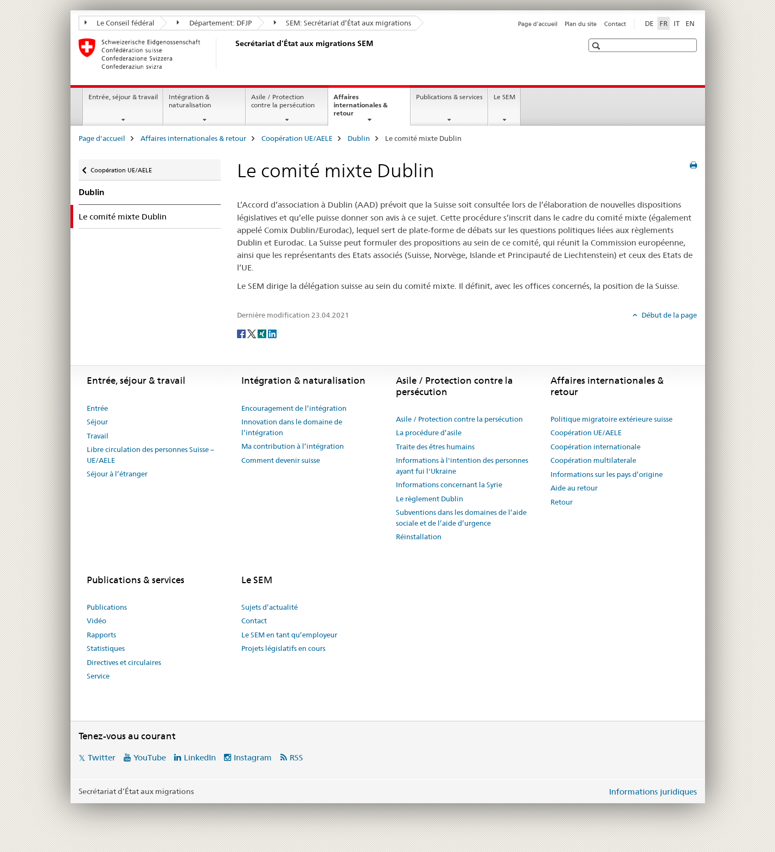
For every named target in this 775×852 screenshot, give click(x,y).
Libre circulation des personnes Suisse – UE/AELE (150, 454)
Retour (561, 502)
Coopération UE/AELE (296, 138)
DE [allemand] (649, 23)
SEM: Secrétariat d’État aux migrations (343, 22)
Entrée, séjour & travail (123, 97)
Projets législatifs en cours (283, 648)
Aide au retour (574, 487)
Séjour (97, 421)
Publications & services (449, 97)
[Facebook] (242, 332)
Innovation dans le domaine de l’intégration (291, 427)
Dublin (359, 138)
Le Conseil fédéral (120, 22)
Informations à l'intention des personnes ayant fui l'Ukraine (462, 465)
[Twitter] (252, 332)
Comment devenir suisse (280, 460)
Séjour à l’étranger (117, 473)
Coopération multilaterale (593, 460)
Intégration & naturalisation (190, 101)
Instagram (253, 757)
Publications (107, 607)
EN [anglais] (690, 23)
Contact (615, 24)
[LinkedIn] (272, 332)
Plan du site (581, 24)
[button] (597, 46)
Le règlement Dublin (429, 498)
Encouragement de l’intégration (294, 408)
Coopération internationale (595, 446)
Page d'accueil (538, 24)
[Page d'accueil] (233, 53)
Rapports (101, 634)
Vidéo (96, 620)
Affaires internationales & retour (361, 108)
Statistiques (106, 648)
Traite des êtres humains (435, 446)
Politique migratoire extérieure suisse (611, 419)
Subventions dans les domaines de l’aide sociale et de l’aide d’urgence (461, 517)
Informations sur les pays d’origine (606, 474)
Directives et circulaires (124, 662)
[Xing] (263, 332)
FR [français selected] (663, 23)
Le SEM (504, 97)
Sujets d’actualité (269, 607)
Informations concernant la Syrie (449, 484)
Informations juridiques (653, 791)
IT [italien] (677, 23)
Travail (97, 435)
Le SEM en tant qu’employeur (289, 634)
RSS (296, 757)
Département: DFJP (214, 22)
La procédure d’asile (429, 432)
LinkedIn (200, 757)
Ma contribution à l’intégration (292, 446)
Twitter (102, 757)
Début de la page (668, 315)
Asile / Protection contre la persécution (283, 101)
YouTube (149, 757)
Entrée (97, 408)
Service (98, 676)
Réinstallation (418, 536)
